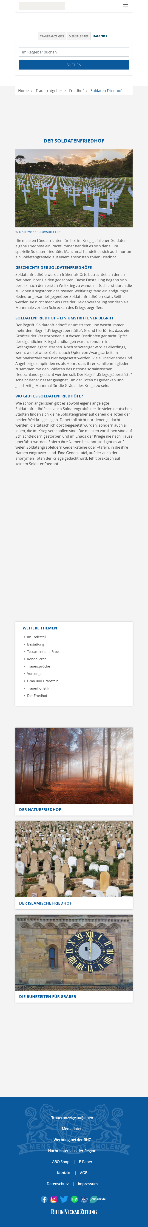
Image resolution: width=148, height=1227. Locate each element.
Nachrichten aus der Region (72, 1150)
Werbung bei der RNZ (72, 1139)
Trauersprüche (38, 666)
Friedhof (76, 90)
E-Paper (85, 1161)
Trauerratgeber (49, 90)
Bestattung (35, 644)
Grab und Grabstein (42, 681)
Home (23, 90)
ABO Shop (60, 1161)
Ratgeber (100, 36)
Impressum (88, 1183)
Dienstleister (78, 36)
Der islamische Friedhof (45, 903)
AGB (83, 1172)
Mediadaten (72, 1128)
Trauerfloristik (38, 688)
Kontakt (64, 1172)
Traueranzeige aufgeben (72, 1117)
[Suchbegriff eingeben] (74, 52)
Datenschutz (57, 1183)
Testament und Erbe (43, 651)
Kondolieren (36, 659)
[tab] (52, 36)
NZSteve (25, 231)
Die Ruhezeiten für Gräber (47, 996)
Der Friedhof (37, 695)
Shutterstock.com (48, 231)
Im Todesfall (36, 636)
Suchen (74, 64)
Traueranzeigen (52, 36)
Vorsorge (34, 673)
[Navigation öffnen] (125, 6)
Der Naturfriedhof (40, 809)
